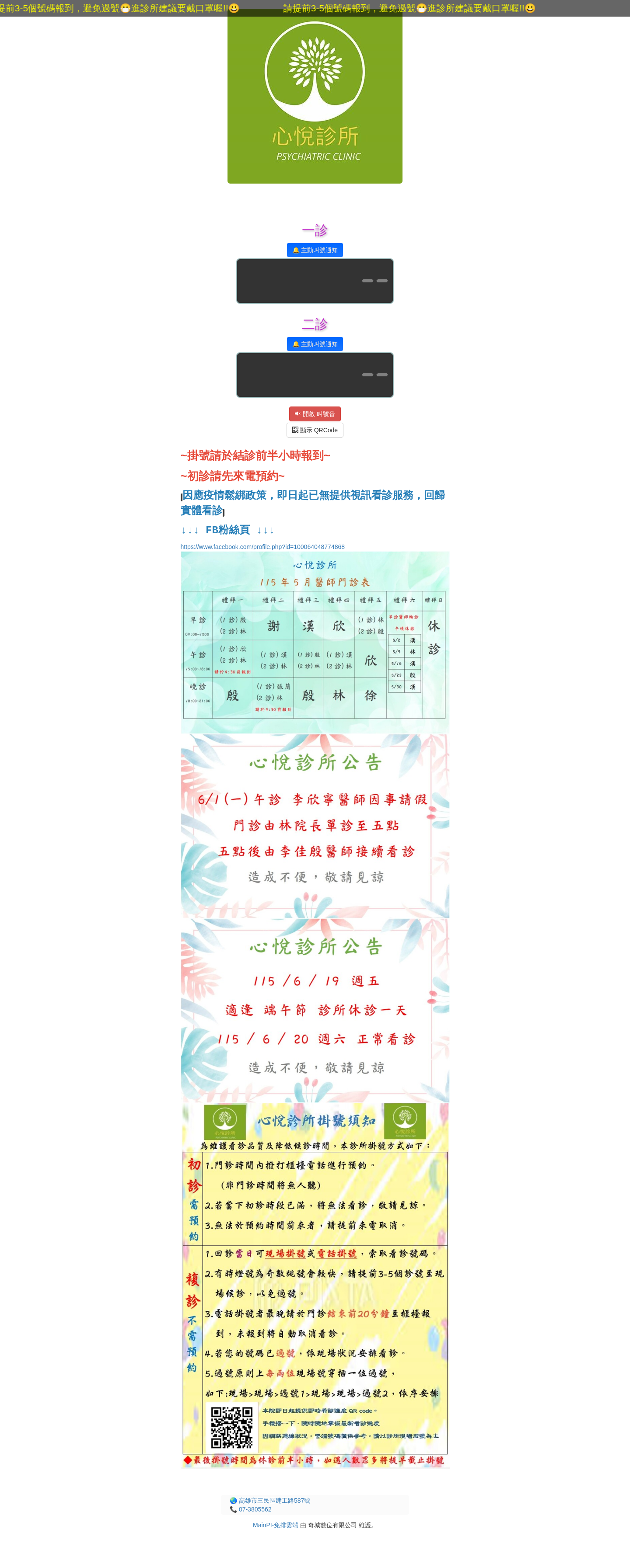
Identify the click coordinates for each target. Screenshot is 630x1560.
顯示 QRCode (315, 430)
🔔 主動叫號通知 (315, 250)
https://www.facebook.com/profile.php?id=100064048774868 (315, 823)
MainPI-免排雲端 (275, 1525)
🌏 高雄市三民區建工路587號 (270, 1500)
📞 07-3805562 (251, 1509)
